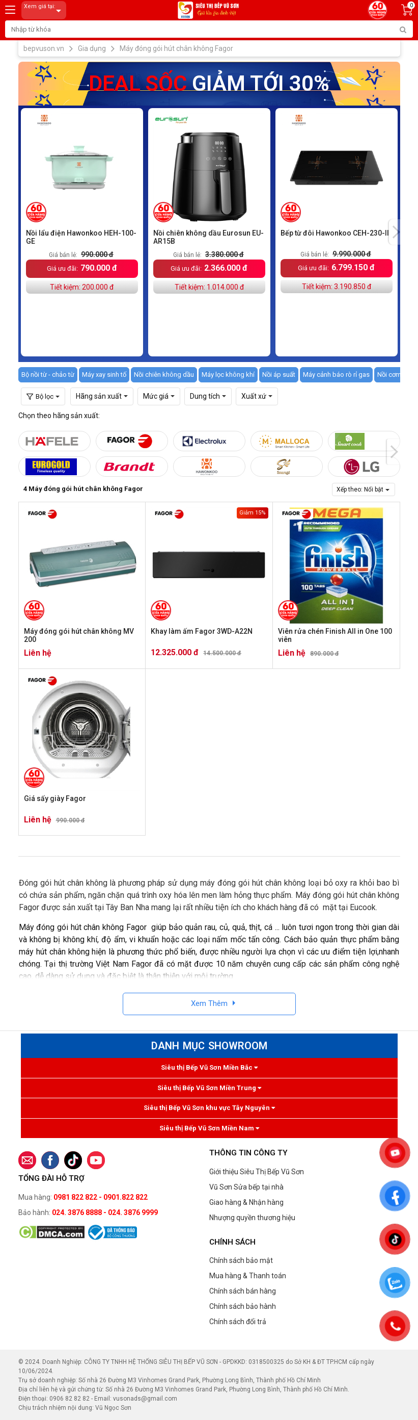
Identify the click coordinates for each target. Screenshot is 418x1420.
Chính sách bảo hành (242, 1306)
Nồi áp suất (278, 374)
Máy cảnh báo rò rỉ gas (336, 374)
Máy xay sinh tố (104, 374)
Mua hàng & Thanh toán (247, 1276)
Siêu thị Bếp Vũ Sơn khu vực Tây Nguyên (209, 1108)
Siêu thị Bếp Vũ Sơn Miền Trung (209, 1088)
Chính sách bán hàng (242, 1291)
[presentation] (396, 232)
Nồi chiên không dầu (164, 374)
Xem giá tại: (44, 10)
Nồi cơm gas (395, 374)
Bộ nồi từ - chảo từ (47, 374)
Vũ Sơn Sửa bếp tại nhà (246, 1187)
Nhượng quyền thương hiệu (252, 1218)
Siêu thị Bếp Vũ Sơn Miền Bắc (209, 1067)
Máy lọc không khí (228, 374)
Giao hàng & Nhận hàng (246, 1202)
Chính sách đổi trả (237, 1322)
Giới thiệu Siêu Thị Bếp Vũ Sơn (256, 1172)
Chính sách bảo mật (241, 1260)
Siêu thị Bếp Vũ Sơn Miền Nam (209, 1128)
